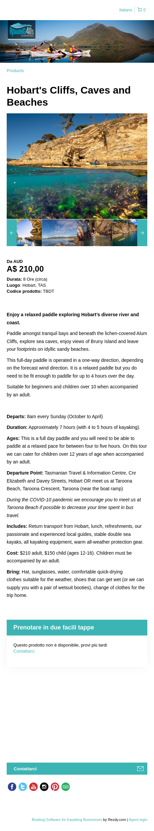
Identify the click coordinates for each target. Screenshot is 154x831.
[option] (24, 232)
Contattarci (23, 651)
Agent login (138, 820)
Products (15, 70)
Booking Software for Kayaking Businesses (67, 820)
